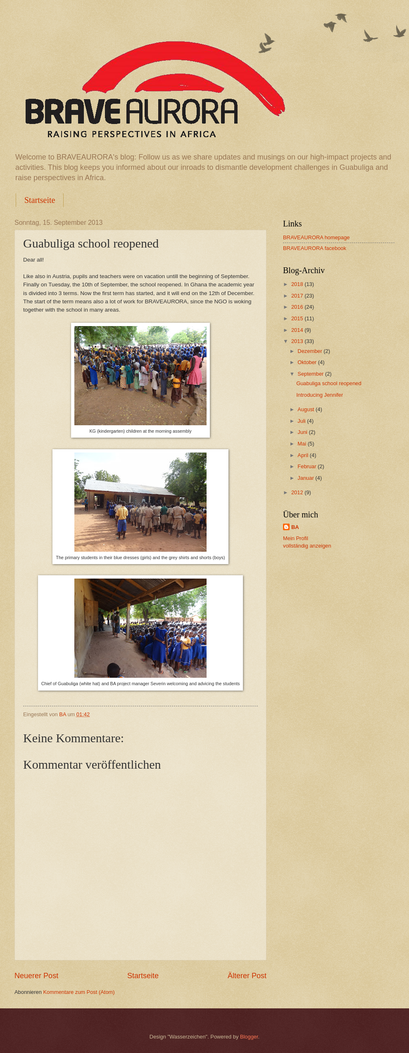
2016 (297, 307)
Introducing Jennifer (319, 395)
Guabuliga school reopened (328, 383)
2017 (297, 296)
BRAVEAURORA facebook (314, 248)
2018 (297, 284)
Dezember (310, 351)
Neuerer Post (36, 976)
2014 (297, 330)
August (306, 409)
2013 (297, 341)
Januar (306, 478)
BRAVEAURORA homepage (316, 237)
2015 (297, 318)
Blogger (249, 1037)
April (303, 455)
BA (295, 527)
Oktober (307, 362)
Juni (303, 432)
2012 (297, 492)
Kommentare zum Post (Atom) (78, 992)
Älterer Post (247, 976)
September (311, 374)
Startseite (39, 200)
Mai (302, 444)
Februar (307, 466)
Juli (302, 421)
